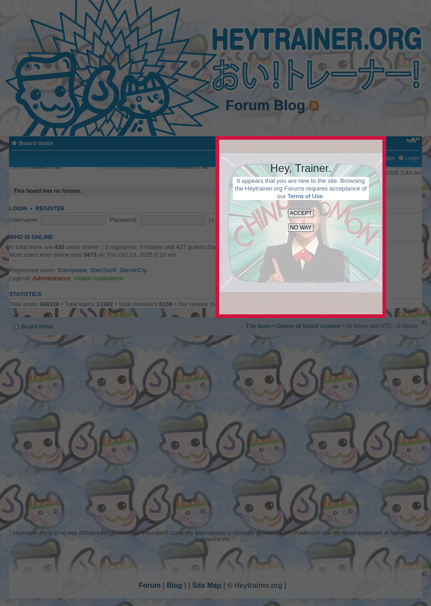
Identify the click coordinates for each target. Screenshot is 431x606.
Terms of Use (305, 196)
